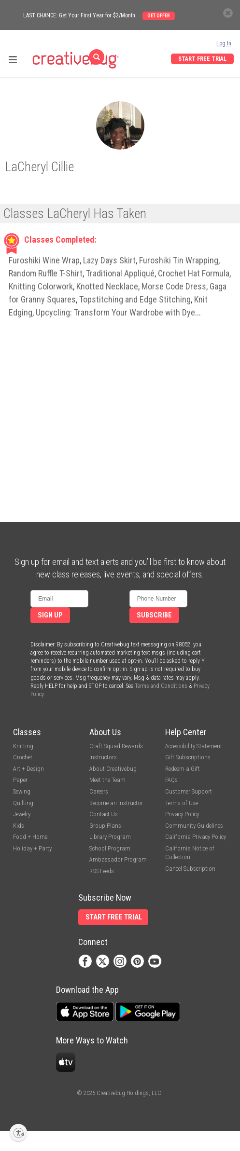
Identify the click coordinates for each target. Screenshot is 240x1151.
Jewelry (21, 814)
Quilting (23, 803)
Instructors (103, 757)
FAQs (171, 779)
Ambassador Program (118, 859)
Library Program (110, 836)
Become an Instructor (116, 803)
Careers (98, 791)
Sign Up (50, 615)
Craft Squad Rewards (116, 746)
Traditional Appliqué (120, 273)
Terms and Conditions (161, 686)
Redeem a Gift (182, 768)
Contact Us (103, 814)
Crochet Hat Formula (193, 273)
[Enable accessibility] (18, 1132)
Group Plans (105, 825)
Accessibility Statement (193, 746)
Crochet (22, 757)
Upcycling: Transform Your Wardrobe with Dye (115, 312)
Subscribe (154, 615)
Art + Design (28, 768)
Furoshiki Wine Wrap (44, 260)
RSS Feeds (101, 871)
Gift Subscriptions (188, 757)
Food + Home (30, 836)
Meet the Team (107, 779)
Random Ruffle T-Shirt (46, 273)
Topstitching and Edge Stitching (135, 299)
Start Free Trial (202, 58)
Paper (20, 779)
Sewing (21, 791)
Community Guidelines (194, 825)
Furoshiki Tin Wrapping (178, 260)
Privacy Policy (182, 814)
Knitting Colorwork (41, 286)
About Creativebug (113, 768)
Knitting (23, 746)
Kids (18, 825)
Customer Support (188, 791)
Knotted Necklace (107, 286)
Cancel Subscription (190, 868)
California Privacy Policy (195, 836)
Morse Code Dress (173, 286)
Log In (223, 43)
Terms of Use (181, 803)
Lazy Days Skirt (109, 260)
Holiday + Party (32, 848)
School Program (109, 848)
